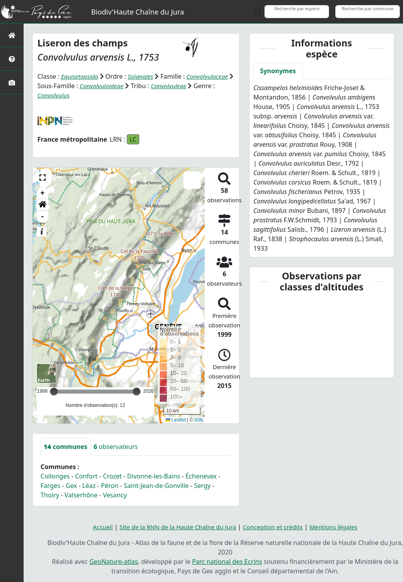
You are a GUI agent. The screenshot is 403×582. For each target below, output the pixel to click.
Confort (86, 476)
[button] (42, 177)
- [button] (43, 217)
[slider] (136, 391)
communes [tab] (65, 446)
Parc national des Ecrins (227, 561)
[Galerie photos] (12, 82)
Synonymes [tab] (278, 71)
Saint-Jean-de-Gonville (156, 485)
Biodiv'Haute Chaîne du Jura (137, 12)
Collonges (55, 476)
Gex (71, 485)
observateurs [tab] (116, 446)
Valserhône (81, 495)
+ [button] (43, 193)
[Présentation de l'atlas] (12, 58)
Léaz (89, 485)
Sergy (202, 485)
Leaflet (176, 420)
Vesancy (115, 495)
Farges (50, 485)
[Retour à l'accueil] (12, 35)
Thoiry (50, 495)
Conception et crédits (275, 527)
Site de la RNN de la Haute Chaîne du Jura (176, 527)
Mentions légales (338, 527)
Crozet (112, 476)
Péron (109, 485)
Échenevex (200, 476)
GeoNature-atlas (113, 561)
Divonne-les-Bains (153, 476)
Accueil (97, 527)
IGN (198, 420)
